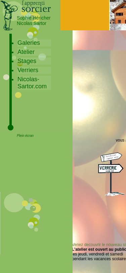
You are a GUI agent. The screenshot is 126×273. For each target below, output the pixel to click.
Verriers (27, 70)
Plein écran (25, 136)
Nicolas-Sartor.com (32, 83)
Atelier (26, 52)
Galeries (28, 42)
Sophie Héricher (33, 18)
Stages (26, 61)
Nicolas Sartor (31, 23)
